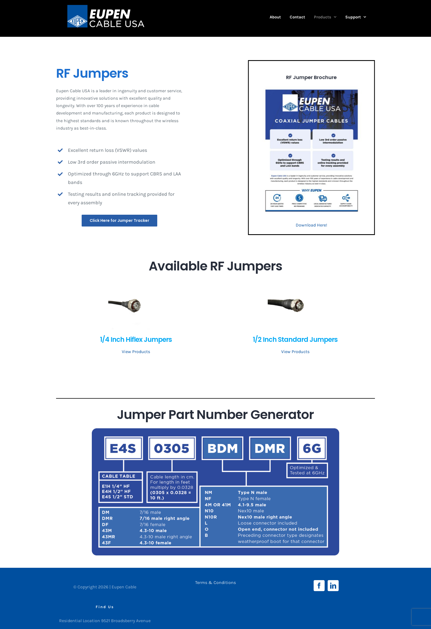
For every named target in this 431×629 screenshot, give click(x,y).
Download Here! (312, 225)
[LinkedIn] (333, 585)
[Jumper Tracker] (120, 221)
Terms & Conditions (215, 582)
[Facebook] (319, 585)
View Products (136, 351)
